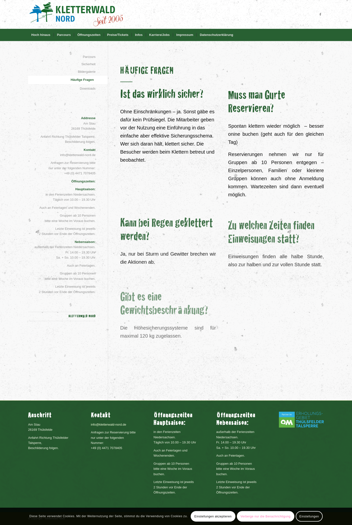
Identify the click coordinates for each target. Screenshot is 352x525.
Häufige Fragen (82, 80)
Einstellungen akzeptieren (212, 516)
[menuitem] (41, 35)
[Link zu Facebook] (320, 14)
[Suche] (321, 35)
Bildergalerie (86, 72)
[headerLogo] (76, 14)
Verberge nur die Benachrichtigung (266, 516)
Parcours (89, 57)
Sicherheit (88, 64)
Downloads (87, 88)
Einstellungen (309, 516)
